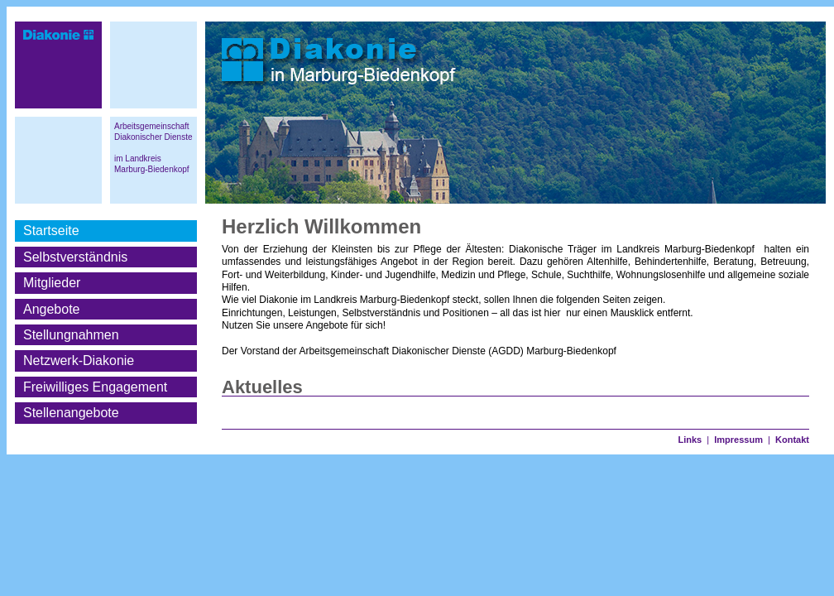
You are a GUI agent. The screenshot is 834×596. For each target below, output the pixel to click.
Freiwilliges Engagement (95, 387)
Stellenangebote (71, 413)
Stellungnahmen (71, 335)
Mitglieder (51, 283)
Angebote (51, 309)
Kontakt (792, 440)
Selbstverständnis (75, 257)
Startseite (51, 230)
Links (690, 440)
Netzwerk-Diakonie (78, 360)
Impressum (738, 440)
